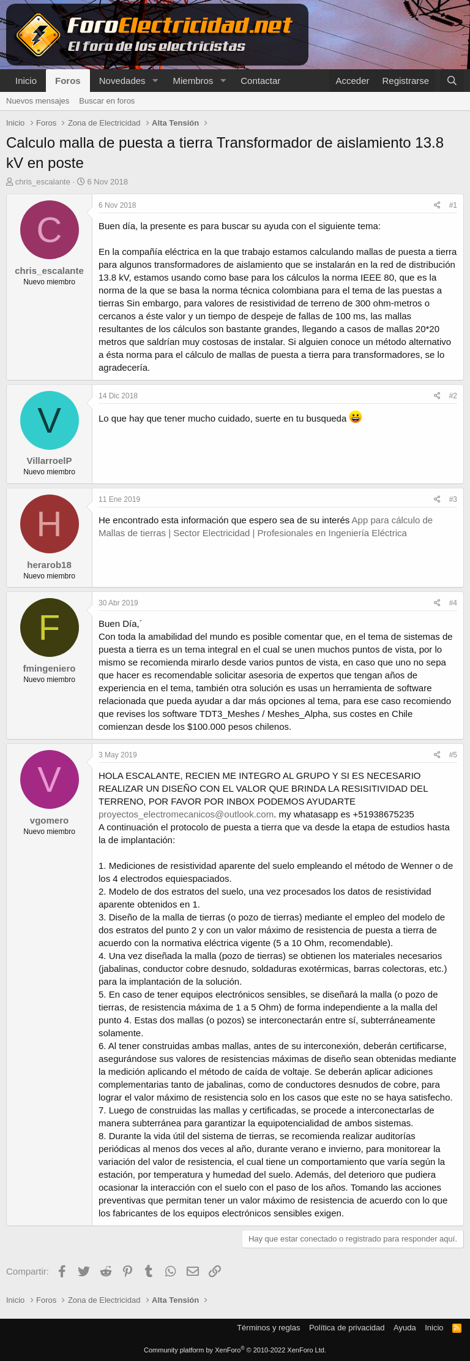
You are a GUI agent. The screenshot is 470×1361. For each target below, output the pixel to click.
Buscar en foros (107, 100)
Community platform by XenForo (235, 1350)
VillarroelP (49, 460)
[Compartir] (437, 206)
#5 (453, 755)
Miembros (193, 80)
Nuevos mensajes (37, 100)
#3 (453, 499)
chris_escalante (42, 181)
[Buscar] (452, 80)
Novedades (122, 80)
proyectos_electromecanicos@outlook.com (186, 814)
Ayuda (405, 1327)
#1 (453, 205)
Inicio (26, 80)
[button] (154, 80)
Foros (68, 80)
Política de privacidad (347, 1327)
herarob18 (49, 564)
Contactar (260, 80)
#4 (453, 603)
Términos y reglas (268, 1327)
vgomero (49, 820)
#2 (453, 396)
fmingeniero (49, 668)
